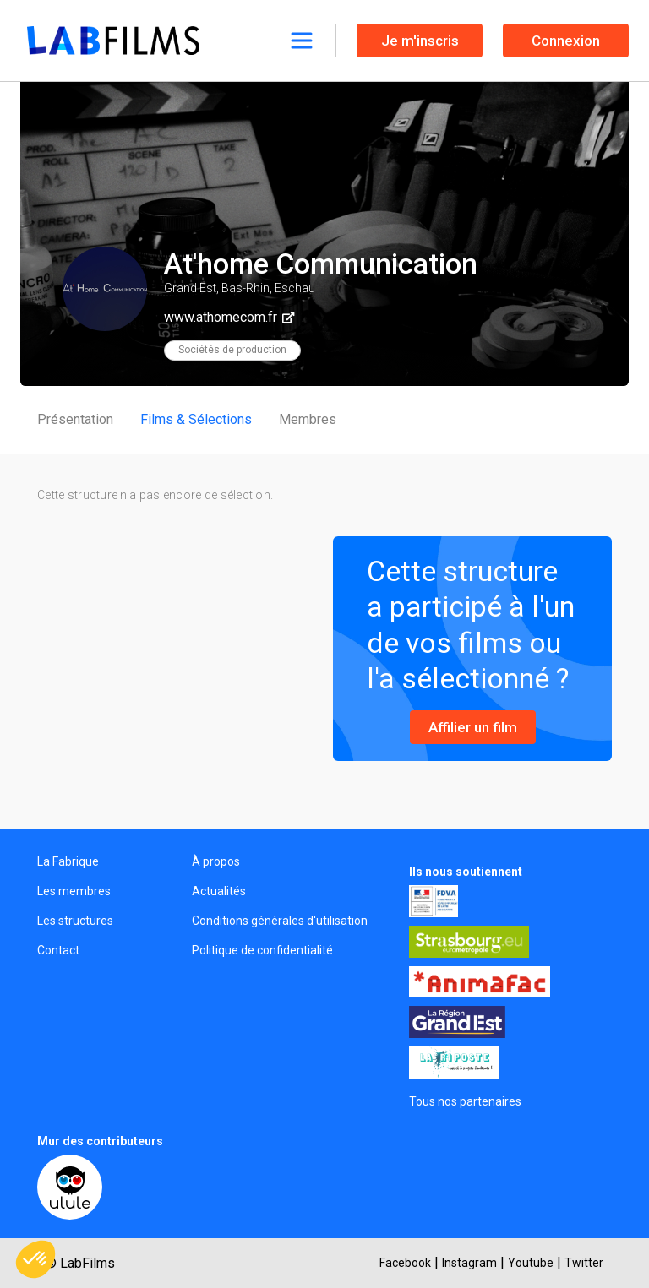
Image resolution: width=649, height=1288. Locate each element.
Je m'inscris (420, 40)
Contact (58, 950)
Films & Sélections (196, 419)
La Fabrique (68, 861)
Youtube (531, 1262)
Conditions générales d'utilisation (280, 920)
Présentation (75, 419)
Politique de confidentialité (262, 950)
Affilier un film (472, 727)
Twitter (583, 1262)
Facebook (405, 1262)
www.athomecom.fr (220, 317)
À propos (216, 861)
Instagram (469, 1262)
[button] (35, 1259)
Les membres (74, 891)
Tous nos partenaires (465, 1101)
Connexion (566, 40)
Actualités (219, 891)
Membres (307, 419)
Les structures (75, 920)
